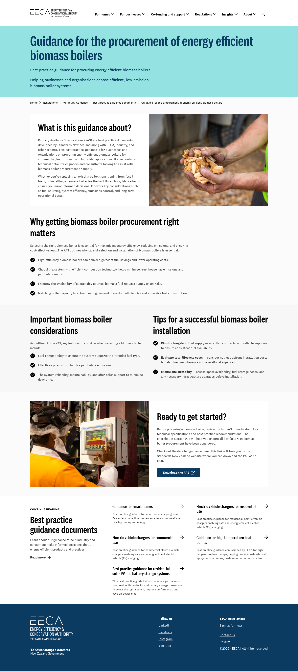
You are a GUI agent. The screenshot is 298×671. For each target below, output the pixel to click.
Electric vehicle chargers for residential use (226, 509)
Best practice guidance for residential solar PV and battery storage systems (141, 571)
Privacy (225, 642)
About (247, 14)
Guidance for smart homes (132, 506)
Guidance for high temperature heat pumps (224, 540)
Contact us (227, 635)
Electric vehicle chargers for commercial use (142, 540)
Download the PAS (176, 473)
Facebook (165, 632)
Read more (38, 557)
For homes (102, 14)
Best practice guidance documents (63, 524)
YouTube (165, 646)
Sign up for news (231, 625)
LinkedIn (165, 625)
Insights (228, 14)
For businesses (130, 14)
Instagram (166, 639)
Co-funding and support (168, 14)
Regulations (203, 14)
